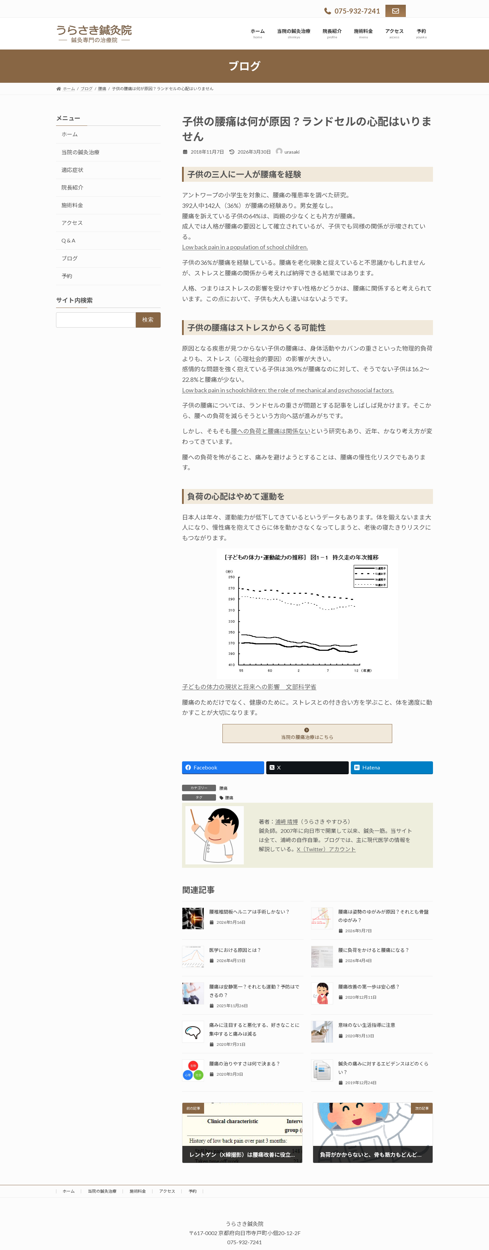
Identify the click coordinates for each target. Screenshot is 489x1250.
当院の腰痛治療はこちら (307, 734)
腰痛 (223, 788)
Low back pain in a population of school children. (245, 247)
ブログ (69, 258)
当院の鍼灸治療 (80, 152)
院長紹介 (72, 187)
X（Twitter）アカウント (326, 849)
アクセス (72, 222)
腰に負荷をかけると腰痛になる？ (374, 950)
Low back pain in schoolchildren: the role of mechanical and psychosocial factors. (288, 390)
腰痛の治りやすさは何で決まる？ (244, 1064)
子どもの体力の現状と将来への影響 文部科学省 (249, 686)
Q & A (68, 240)
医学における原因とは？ (235, 950)
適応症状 (72, 170)
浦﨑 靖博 (286, 821)
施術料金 (72, 205)
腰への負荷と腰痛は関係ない (270, 431)
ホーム (69, 134)
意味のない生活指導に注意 (366, 1025)
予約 (66, 276)
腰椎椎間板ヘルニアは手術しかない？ (249, 912)
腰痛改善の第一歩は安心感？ (369, 987)
